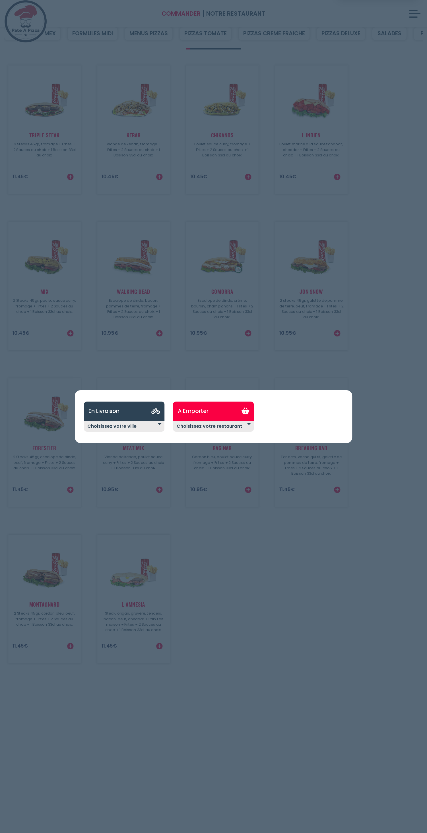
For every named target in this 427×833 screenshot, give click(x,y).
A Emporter (193, 411)
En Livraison (103, 411)
